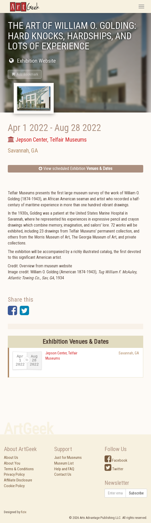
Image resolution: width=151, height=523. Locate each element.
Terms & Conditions (19, 469)
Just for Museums (68, 457)
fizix (23, 512)
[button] (25, 74)
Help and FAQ (64, 469)
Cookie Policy (14, 486)
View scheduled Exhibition (75, 168)
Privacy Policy (14, 474)
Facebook (116, 460)
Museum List (64, 463)
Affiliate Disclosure (18, 480)
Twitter (114, 469)
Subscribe (136, 493)
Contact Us (62, 474)
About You (12, 463)
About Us (11, 457)
